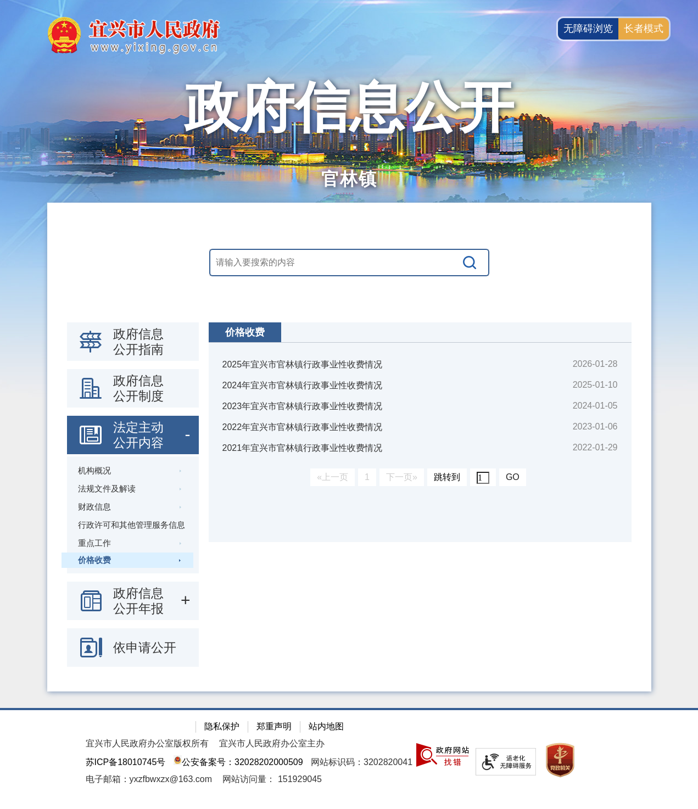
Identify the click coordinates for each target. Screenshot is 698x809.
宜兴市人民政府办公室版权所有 (147, 743)
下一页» (401, 477)
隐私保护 (221, 726)
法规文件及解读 (107, 488)
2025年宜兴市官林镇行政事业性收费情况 (302, 364)
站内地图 (326, 726)
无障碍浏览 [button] (588, 28)
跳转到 (447, 477)
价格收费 (94, 560)
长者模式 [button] (643, 28)
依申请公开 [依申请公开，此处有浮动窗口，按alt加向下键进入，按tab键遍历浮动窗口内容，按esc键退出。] (144, 647)
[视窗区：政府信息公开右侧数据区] (420, 432)
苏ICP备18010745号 (126, 762)
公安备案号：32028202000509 (238, 762)
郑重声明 (274, 726)
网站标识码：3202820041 (361, 762)
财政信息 (94, 506)
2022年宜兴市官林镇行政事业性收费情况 (302, 427)
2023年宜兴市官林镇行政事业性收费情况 (302, 406)
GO (513, 477)
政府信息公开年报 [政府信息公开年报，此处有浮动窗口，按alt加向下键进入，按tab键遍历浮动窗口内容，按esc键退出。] (138, 601)
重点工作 (94, 543)
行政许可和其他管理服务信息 (131, 524)
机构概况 (94, 470)
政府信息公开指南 (138, 341)
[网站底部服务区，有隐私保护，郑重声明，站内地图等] (349, 758)
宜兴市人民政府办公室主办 (272, 743)
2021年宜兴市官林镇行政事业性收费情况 (302, 448)
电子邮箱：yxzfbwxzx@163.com (149, 779)
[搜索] (470, 262)
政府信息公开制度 (138, 388)
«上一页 (332, 477)
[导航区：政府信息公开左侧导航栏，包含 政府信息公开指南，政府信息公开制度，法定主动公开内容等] (133, 494)
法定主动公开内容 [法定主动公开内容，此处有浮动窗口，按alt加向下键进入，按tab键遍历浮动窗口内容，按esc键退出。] (138, 435)
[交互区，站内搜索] (349, 262)
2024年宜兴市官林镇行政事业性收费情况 (302, 385)
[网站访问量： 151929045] (272, 779)
